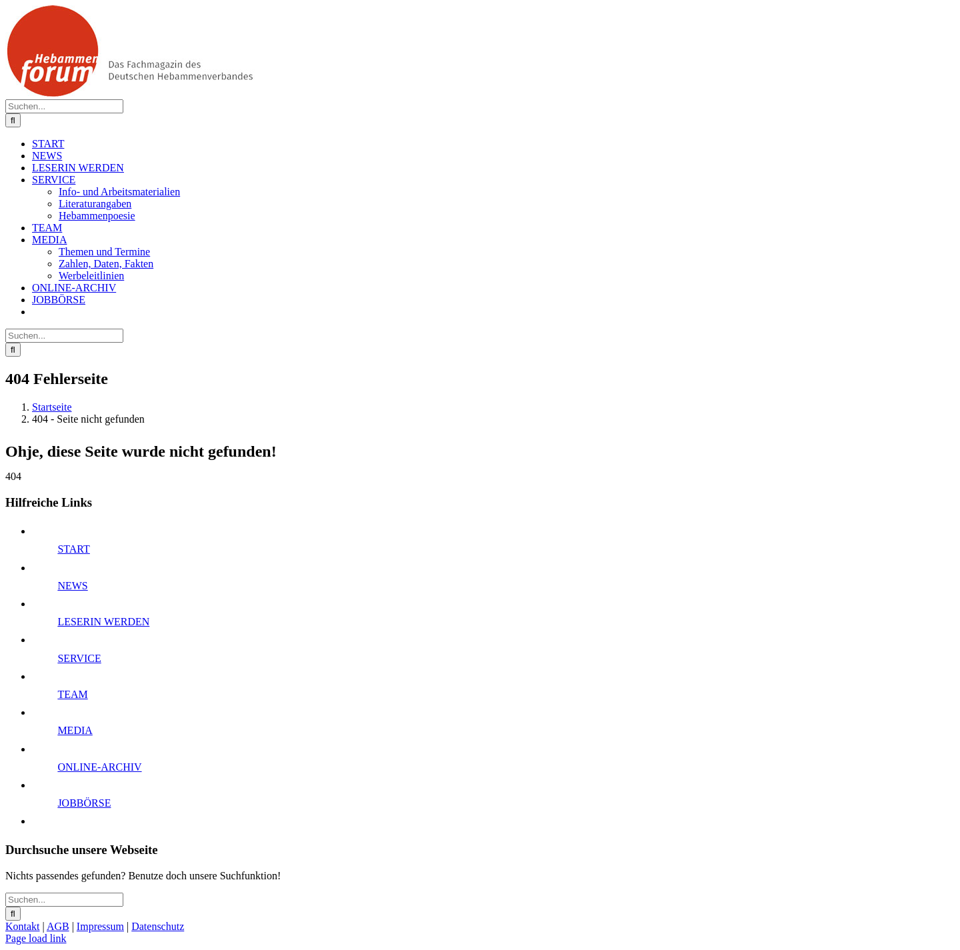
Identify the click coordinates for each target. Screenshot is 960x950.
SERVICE (79, 658)
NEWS (72, 585)
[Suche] (13, 120)
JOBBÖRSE (84, 803)
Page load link (36, 938)
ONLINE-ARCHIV (99, 767)
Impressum (100, 926)
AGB (58, 926)
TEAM (72, 694)
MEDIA (74, 730)
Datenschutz (157, 926)
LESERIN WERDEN (103, 621)
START (73, 549)
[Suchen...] (64, 106)
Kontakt (22, 926)
